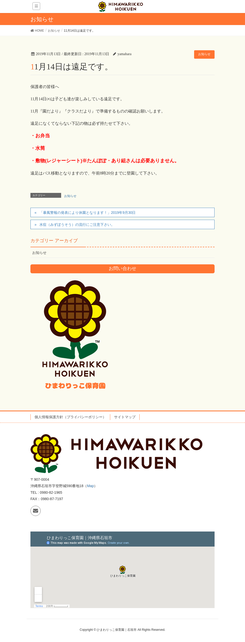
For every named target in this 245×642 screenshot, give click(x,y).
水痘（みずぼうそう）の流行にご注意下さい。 (77, 225)
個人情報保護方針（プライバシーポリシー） (70, 417)
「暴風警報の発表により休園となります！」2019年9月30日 (87, 213)
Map (90, 486)
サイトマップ (125, 417)
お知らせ (204, 54)
